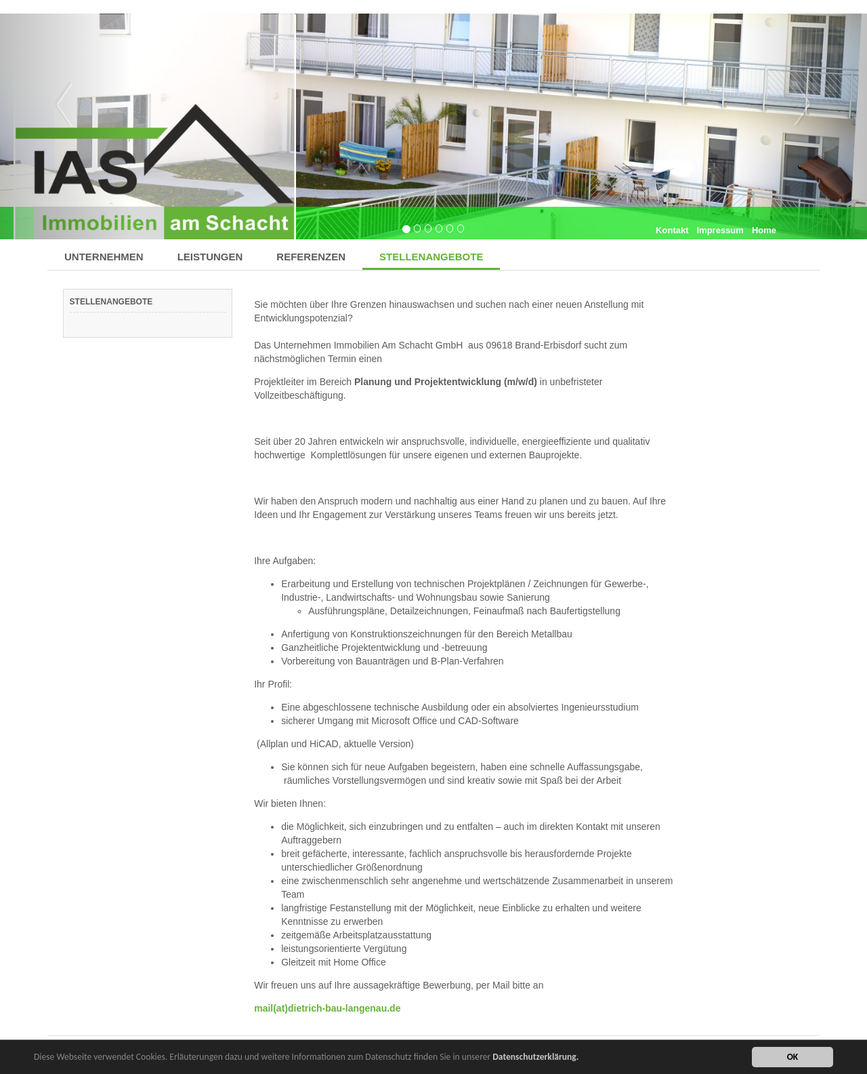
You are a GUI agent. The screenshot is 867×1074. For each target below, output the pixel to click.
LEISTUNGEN (210, 256)
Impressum (720, 230)
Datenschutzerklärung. (535, 1058)
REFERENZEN (310, 256)
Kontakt (672, 230)
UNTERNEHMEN (104, 256)
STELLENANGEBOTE (431, 256)
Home (764, 230)
